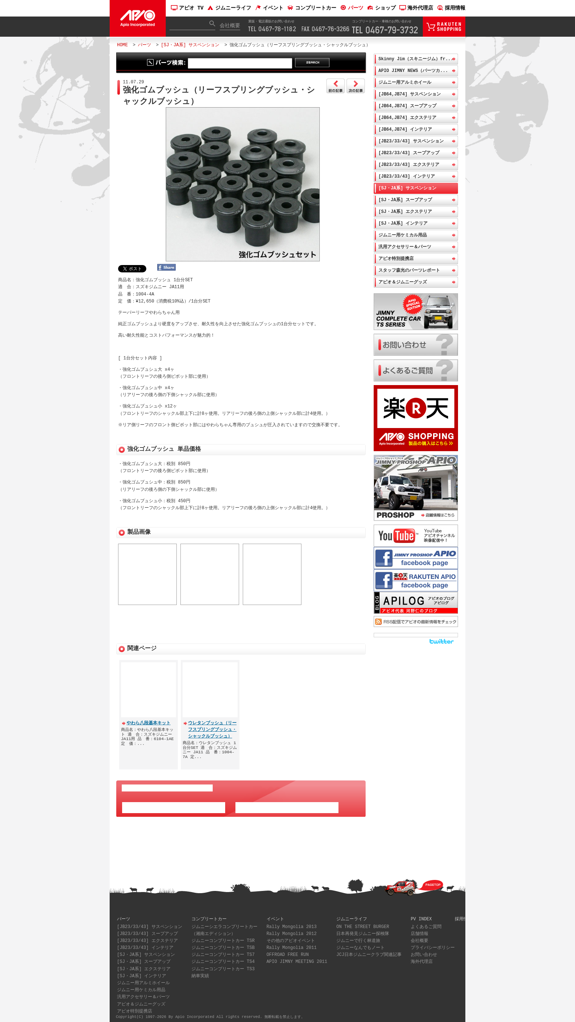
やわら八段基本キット (149, 720)
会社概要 (230, 25)
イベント (269, 8)
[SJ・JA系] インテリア (403, 223)
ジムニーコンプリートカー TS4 (223, 959)
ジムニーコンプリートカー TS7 (223, 952)
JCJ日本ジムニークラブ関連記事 (369, 952)
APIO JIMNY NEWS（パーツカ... (413, 71)
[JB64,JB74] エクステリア (407, 118)
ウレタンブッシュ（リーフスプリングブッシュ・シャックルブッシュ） (212, 726)
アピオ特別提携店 (396, 259)
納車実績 (200, 973)
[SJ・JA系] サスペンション (190, 45)
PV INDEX (421, 916)
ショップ (381, 8)
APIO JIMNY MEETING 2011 (297, 959)
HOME (122, 45)
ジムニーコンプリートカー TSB (223, 945)
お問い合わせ (424, 952)
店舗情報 (419, 931)
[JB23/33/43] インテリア (406, 176)
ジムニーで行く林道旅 (358, 938)
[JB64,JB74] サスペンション (409, 94)
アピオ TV (187, 8)
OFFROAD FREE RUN (288, 952)
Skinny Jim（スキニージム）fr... (415, 59)
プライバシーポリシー (433, 945)
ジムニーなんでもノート (360, 945)
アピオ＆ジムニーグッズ (402, 282)
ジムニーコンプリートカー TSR (223, 938)
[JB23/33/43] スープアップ (408, 153)
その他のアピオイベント (291, 938)
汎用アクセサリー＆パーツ (404, 247)
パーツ (351, 8)
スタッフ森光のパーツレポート (409, 270)
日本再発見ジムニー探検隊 (362, 931)
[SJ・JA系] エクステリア (405, 212)
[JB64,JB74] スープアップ (407, 106)
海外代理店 (416, 8)
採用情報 (451, 8)
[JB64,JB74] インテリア (405, 129)
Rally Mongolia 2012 (292, 931)
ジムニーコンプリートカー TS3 (223, 966)
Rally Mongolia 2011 (292, 945)
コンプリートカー (311, 8)
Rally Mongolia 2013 (292, 924)
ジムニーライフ (229, 8)
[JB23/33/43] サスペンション (411, 141)
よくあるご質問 (426, 924)
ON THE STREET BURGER (362, 924)
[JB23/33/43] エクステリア (408, 165)
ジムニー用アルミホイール (404, 82)
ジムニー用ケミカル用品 (402, 235)
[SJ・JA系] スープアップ (405, 200)
